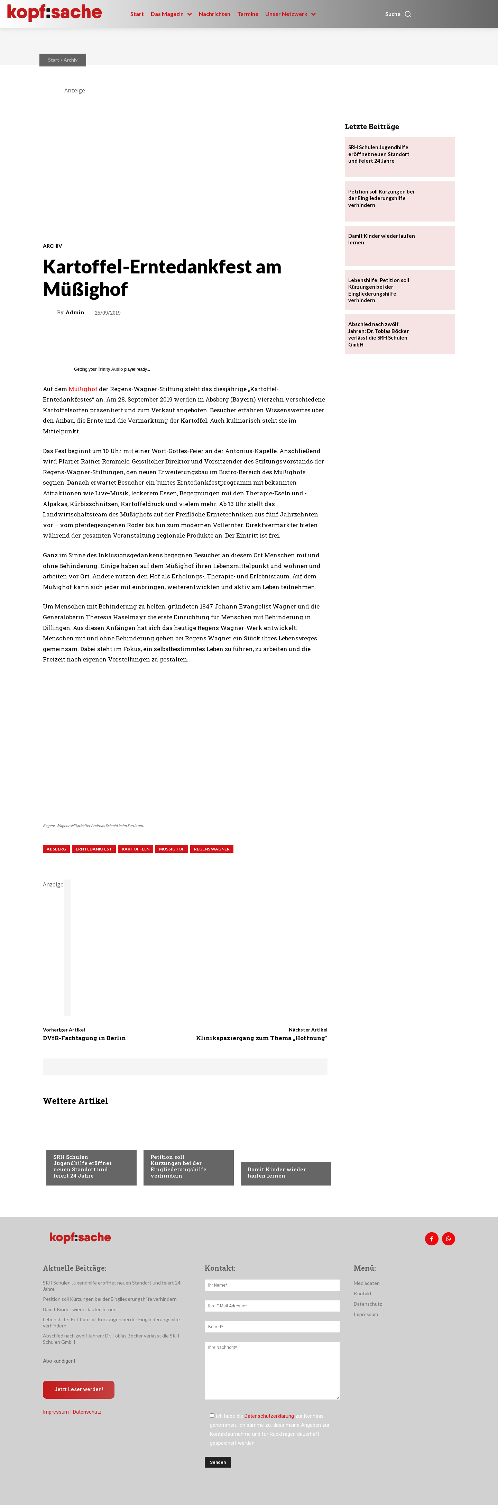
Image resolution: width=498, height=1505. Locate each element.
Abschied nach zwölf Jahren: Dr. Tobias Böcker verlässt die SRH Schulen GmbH (378, 334)
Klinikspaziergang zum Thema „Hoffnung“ (262, 1038)
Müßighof (83, 389)
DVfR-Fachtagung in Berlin (84, 1038)
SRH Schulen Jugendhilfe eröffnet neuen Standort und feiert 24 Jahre (82, 1166)
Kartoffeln (135, 848)
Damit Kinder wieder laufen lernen (277, 1172)
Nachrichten (69, 1143)
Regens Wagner (212, 848)
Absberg (56, 848)
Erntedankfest (94, 848)
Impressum (56, 1413)
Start (53, 60)
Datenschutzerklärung (269, 1416)
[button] (398, 14)
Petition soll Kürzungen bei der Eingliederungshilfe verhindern (178, 1166)
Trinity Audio (110, 369)
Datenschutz (87, 1413)
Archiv (70, 60)
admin (74, 312)
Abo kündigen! (59, 1361)
